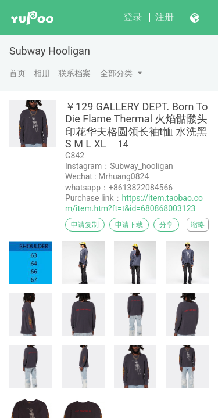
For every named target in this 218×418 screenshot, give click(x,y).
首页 (17, 73)
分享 (166, 225)
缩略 (198, 225)
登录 (132, 17)
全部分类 (116, 73)
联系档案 (74, 73)
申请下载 (129, 225)
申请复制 (85, 225)
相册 (42, 73)
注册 (164, 17)
